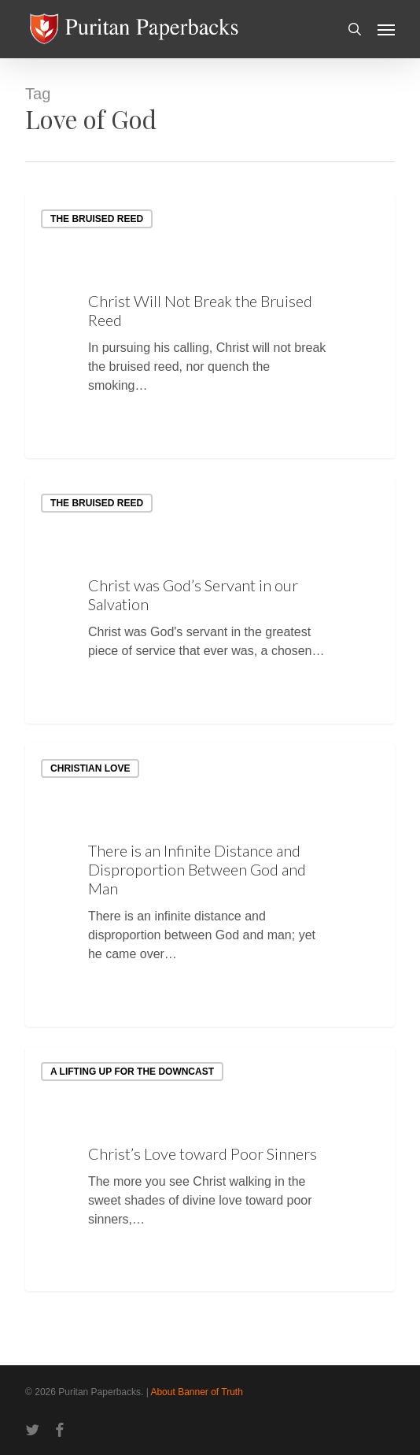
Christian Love (90, 768)
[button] (386, 29)
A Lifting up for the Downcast (132, 1071)
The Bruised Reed (96, 218)
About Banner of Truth (196, 1392)
